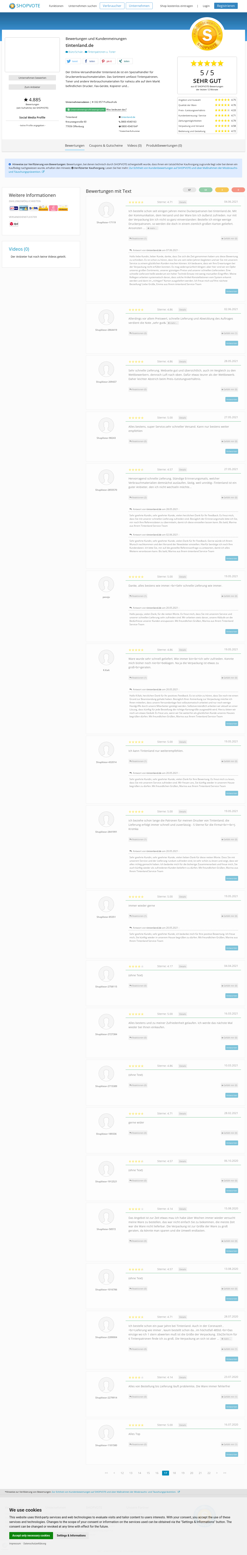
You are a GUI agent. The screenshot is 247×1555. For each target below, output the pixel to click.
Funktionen (56, 6)
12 (122, 1473)
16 (156, 1473)
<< (106, 1473)
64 (206, 189)
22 (209, 1473)
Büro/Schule (74, 52)
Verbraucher (112, 6)
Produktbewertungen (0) (164, 145)
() (229, 238)
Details (182, 202)
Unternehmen (139, 6)
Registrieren (226, 6)
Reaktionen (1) (137, 238)
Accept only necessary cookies (31, 1535)
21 (200, 1473)
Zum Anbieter (32, 87)
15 (148, 1473)
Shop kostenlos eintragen (176, 6)
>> (224, 1473)
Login (206, 6)
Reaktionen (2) (137, 497)
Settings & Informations (71, 1535)
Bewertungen (75, 145)
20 (191, 1473)
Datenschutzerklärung (35, 1543)
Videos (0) (134, 145)
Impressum (15, 1543)
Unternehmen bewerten (32, 78)
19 (182, 1473)
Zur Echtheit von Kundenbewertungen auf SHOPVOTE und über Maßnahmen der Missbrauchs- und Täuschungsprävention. (116, 1491)
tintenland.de (128, 117)
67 (189, 189)
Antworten (231, 291)
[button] (73, 61)
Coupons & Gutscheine (106, 145)
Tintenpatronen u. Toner (100, 52)
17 (165, 1473)
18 (174, 1473)
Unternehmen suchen (83, 6)
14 (139, 1473)
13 (130, 1473)
